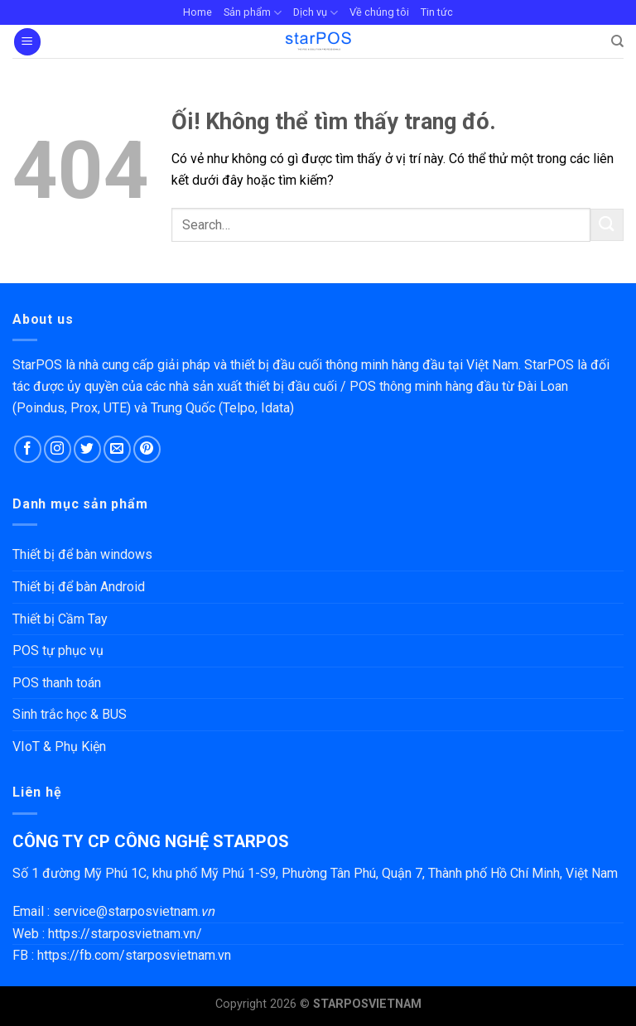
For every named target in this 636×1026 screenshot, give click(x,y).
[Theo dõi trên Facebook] (27, 449)
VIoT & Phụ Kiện (59, 746)
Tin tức (437, 12)
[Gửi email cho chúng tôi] (117, 449)
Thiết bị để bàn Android (78, 587)
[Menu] (27, 41)
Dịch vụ (315, 13)
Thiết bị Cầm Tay (60, 619)
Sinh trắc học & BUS (69, 714)
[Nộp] (607, 225)
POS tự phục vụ (58, 650)
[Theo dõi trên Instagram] (57, 449)
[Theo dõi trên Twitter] (87, 449)
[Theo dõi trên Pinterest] (147, 449)
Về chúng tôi (379, 12)
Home (197, 12)
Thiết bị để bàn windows (82, 554)
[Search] (617, 41)
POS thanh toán (56, 683)
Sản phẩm (253, 13)
